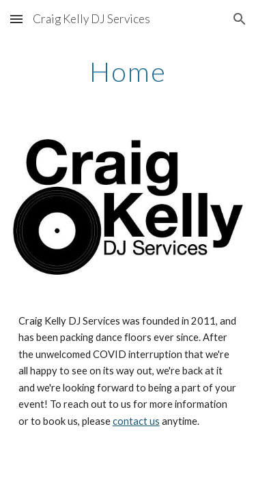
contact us (136, 421)
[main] (128, 71)
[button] (16, 19)
